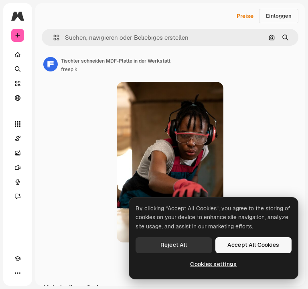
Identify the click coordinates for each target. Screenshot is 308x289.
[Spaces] (17, 138)
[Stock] (17, 83)
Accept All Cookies (253, 244)
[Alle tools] (17, 124)
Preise (245, 16)
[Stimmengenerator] (17, 181)
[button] (53, 38)
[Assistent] (17, 196)
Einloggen (279, 15)
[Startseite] (17, 54)
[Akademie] (17, 258)
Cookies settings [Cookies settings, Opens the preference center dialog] (213, 264)
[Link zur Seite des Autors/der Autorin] (50, 64)
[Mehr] (17, 273)
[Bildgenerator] (17, 153)
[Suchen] (17, 69)
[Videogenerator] (17, 167)
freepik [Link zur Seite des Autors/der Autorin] (69, 69)
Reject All (173, 244)
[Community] (17, 98)
